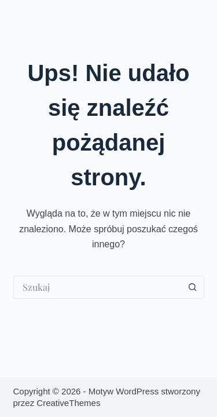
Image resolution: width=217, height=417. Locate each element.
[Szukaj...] (97, 287)
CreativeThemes (68, 403)
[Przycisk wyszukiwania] (192, 287)
